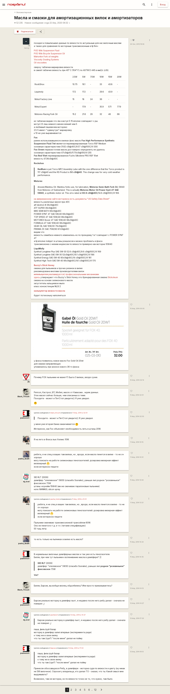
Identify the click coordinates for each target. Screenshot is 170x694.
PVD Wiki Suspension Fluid (46, 50)
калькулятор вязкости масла (49, 291)
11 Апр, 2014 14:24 (137, 542)
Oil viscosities (40, 62)
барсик (53, 648)
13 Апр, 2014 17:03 (137, 618)
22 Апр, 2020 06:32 (60, 23)
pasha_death (23, 459)
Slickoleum (113, 277)
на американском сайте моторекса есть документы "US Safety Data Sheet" (72, 199)
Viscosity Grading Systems (46, 59)
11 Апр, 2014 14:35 (137, 557)
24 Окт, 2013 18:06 (137, 44)
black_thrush (55, 413)
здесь (37, 277)
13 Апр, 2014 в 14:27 (78, 615)
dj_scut (26, 481)
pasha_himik (55, 499)
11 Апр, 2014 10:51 (136, 457)
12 (95, 689)
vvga (46, 23)
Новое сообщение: (34, 23)
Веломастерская (22, 12)
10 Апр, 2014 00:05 (137, 309)
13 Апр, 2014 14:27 (137, 603)
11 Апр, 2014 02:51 (137, 395)
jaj (28, 381)
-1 (28, 46)
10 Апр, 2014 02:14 (137, 380)
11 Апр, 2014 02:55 (137, 416)
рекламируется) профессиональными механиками (66, 274)
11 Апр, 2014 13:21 (136, 503)
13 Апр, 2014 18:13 (137, 652)
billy (27, 444)
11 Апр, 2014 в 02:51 (80, 413)
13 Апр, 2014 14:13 (137, 588)
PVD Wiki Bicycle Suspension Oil (49, 53)
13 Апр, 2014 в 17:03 (75, 648)
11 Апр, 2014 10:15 (136, 442)
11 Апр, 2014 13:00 (137, 480)
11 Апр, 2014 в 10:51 (79, 499)
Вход (163, 4)
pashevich (24, 418)
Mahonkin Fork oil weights (46, 56)
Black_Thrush (23, 396)
